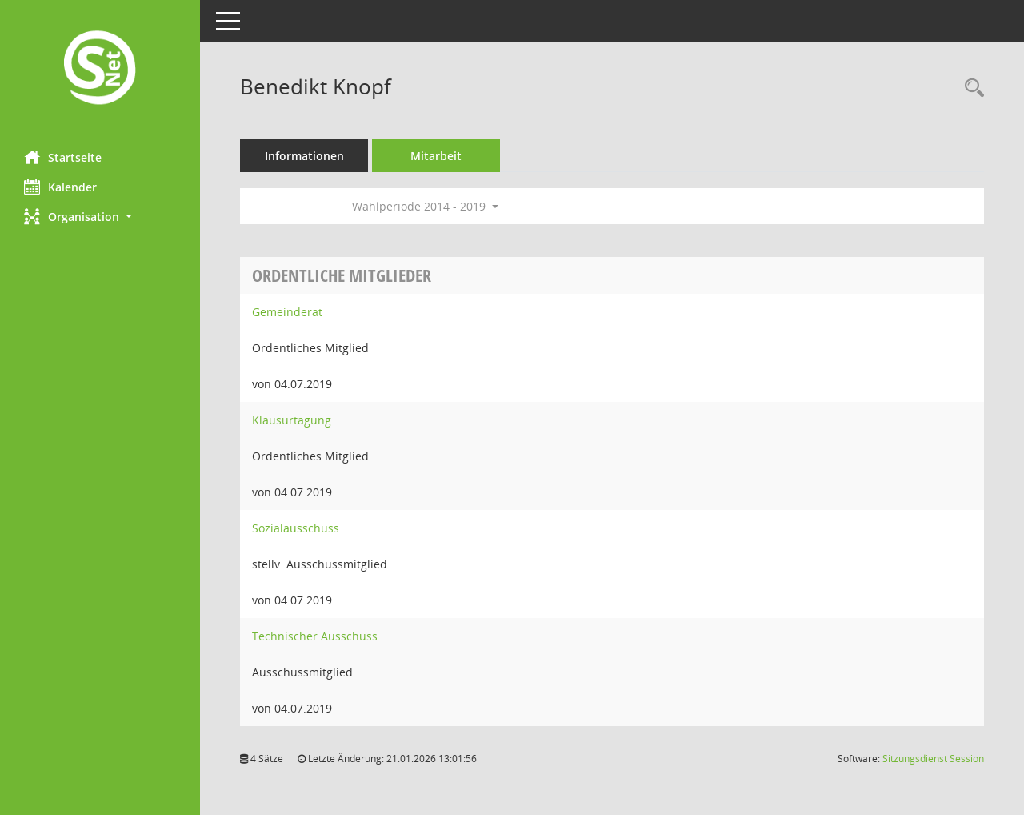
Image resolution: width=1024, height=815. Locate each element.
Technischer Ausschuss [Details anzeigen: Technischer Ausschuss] (315, 636)
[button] (100, 216)
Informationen (304, 155)
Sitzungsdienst (933, 758)
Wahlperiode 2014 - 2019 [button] (425, 206)
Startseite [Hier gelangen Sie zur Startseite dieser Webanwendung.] (63, 157)
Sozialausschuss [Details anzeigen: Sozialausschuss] (295, 528)
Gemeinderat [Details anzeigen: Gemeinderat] (287, 311)
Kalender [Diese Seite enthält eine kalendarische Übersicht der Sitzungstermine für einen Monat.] (60, 187)
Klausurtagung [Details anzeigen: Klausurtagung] (291, 420)
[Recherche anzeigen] (970, 88)
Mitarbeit (436, 155)
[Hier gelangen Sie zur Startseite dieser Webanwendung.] (100, 69)
